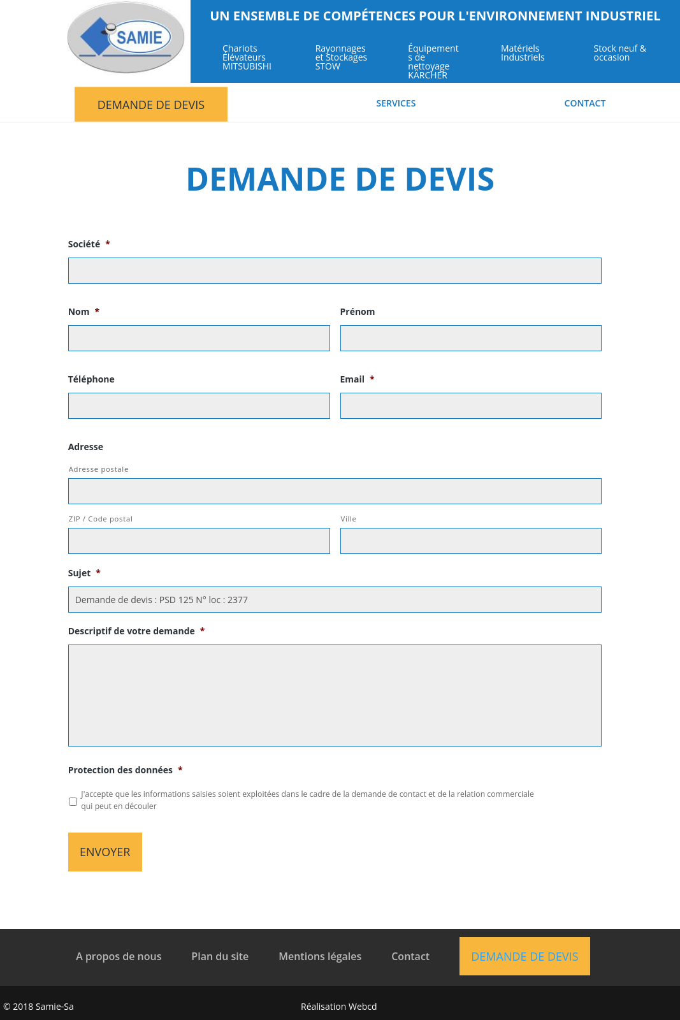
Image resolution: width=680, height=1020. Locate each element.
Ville (349, 518)
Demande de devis (151, 104)
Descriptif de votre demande (136, 631)
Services (396, 104)
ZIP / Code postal (101, 518)
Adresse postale (99, 469)
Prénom (357, 311)
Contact (585, 104)
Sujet (84, 573)
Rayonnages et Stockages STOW (341, 58)
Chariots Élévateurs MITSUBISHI (246, 58)
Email (357, 379)
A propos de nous (118, 956)
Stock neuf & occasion (620, 53)
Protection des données (125, 770)
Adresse (85, 447)
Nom (83, 311)
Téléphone (91, 379)
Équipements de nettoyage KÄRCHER (433, 62)
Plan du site (220, 956)
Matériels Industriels (523, 53)
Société (89, 244)
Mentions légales (320, 956)
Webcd (363, 1006)
